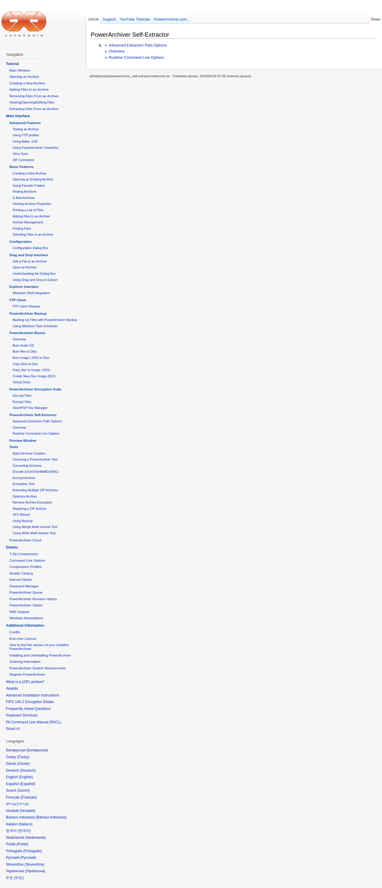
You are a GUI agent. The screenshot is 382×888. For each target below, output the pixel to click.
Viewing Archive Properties (32, 204)
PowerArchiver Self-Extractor (130, 34)
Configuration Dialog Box (30, 248)
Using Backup (23, 521)
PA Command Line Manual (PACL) (33, 722)
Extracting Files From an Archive (33, 109)
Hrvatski (27, 811)
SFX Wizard (21, 514)
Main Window (19, 70)
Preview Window (22, 440)
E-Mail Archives (24, 198)
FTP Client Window (26, 306)
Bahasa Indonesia (51, 817)
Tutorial (12, 64)
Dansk (23, 764)
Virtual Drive (21, 382)
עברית (12, 804)
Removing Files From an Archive (33, 96)
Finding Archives (24, 191)
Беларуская (37, 750)
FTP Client (17, 300)
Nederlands (36, 838)
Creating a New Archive (27, 83)
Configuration (20, 241)
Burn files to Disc (25, 351)
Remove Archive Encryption (32, 502)
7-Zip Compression (23, 554)
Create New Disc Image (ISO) (34, 376)
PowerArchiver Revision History (33, 599)
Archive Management (28, 222)
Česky (23, 757)
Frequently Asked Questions (28, 709)
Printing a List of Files (28, 210)
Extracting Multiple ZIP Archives (35, 490)
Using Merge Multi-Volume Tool (35, 527)
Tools (13, 447)
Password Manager (23, 586)
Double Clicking (21, 573)
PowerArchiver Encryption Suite (35, 389)
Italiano (25, 824)
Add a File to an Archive (30, 261)
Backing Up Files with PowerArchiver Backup (45, 320)
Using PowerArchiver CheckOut (35, 147)
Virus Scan (20, 153)
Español (27, 784)
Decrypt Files (22, 395)
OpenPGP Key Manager (30, 408)
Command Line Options (27, 560)
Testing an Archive (26, 129)
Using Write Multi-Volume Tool (34, 533)
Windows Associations (26, 618)
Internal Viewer (20, 579)
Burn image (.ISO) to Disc (31, 357)
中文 (18, 878)
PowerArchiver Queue (25, 592)
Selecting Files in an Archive (33, 234)
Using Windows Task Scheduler (35, 326)
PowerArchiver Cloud (25, 540)
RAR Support (19, 612)
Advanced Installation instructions (32, 695)
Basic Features (21, 167)
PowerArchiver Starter (25, 605)
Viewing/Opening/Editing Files (31, 102)
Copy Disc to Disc (25, 364)
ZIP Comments (23, 160)
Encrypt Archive (24, 478)
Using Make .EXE (25, 141)
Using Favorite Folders (29, 185)
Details (12, 547)
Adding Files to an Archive (29, 89)
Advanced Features (25, 123)
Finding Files (22, 228)
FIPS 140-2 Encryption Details (30, 702)
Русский (28, 857)
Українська (35, 871)
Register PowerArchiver (27, 674)
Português (32, 851)
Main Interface (18, 116)
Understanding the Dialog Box (34, 273)
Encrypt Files (22, 402)
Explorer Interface (23, 286)
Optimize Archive (25, 496)
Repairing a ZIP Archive (30, 508)
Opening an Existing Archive (33, 179)
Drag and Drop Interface (28, 255)
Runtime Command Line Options (136, 57)
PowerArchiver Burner (27, 333)
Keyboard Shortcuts (21, 715)
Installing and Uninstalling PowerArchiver (40, 655)
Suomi (23, 790)
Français (29, 797)
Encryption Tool (24, 484)
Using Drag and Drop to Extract (35, 280)
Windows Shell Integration (31, 293)
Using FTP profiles (26, 135)
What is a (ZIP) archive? (25, 682)
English (26, 777)
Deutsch (27, 770)
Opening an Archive (24, 76)
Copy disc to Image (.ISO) (31, 370)
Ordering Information (24, 661)
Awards (12, 688)
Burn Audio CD (23, 345)
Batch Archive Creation (29, 453)
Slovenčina (34, 864)
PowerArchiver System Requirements (37, 668)
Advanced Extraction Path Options (138, 45)
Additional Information (25, 625)
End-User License (22, 638)
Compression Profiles (25, 567)
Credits (14, 632)
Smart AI (13, 729)
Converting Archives (27, 465)
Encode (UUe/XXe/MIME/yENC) (36, 471)
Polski (22, 844)
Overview (116, 51)
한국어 (24, 831)
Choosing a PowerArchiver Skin (35, 459)
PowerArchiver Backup (28, 313)
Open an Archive (24, 267)
